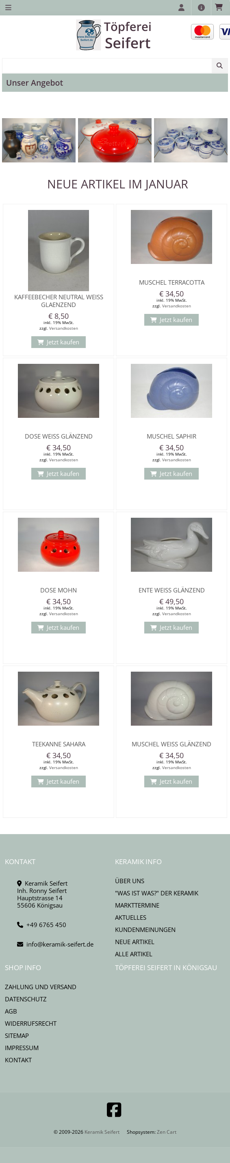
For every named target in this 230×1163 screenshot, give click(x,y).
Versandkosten (63, 328)
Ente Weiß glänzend (172, 590)
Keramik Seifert (102, 1131)
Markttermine (137, 905)
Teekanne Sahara (58, 744)
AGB (11, 1011)
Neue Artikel (134, 942)
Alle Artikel (133, 954)
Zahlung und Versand (40, 987)
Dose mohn (58, 590)
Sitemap (17, 1035)
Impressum (22, 1048)
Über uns (129, 881)
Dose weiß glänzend (59, 436)
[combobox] (115, 65)
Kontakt (18, 1060)
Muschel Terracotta (171, 282)
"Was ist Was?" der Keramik (156, 893)
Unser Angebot (34, 82)
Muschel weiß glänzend (171, 744)
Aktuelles (130, 917)
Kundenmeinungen (145, 929)
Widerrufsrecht (30, 1023)
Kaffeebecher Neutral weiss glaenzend (58, 301)
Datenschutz (26, 999)
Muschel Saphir (171, 436)
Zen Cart (166, 1131)
